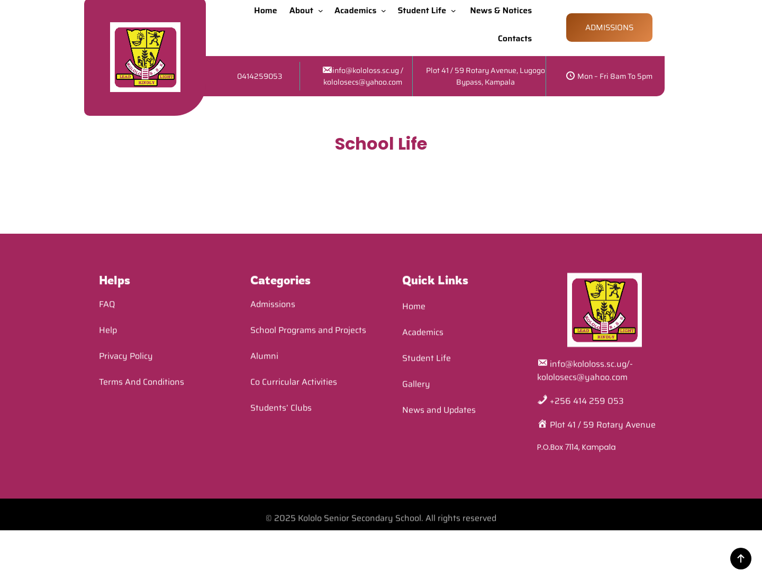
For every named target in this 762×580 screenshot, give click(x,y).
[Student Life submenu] (455, 5)
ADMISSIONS (609, 23)
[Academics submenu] (386, 5)
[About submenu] (323, 5)
